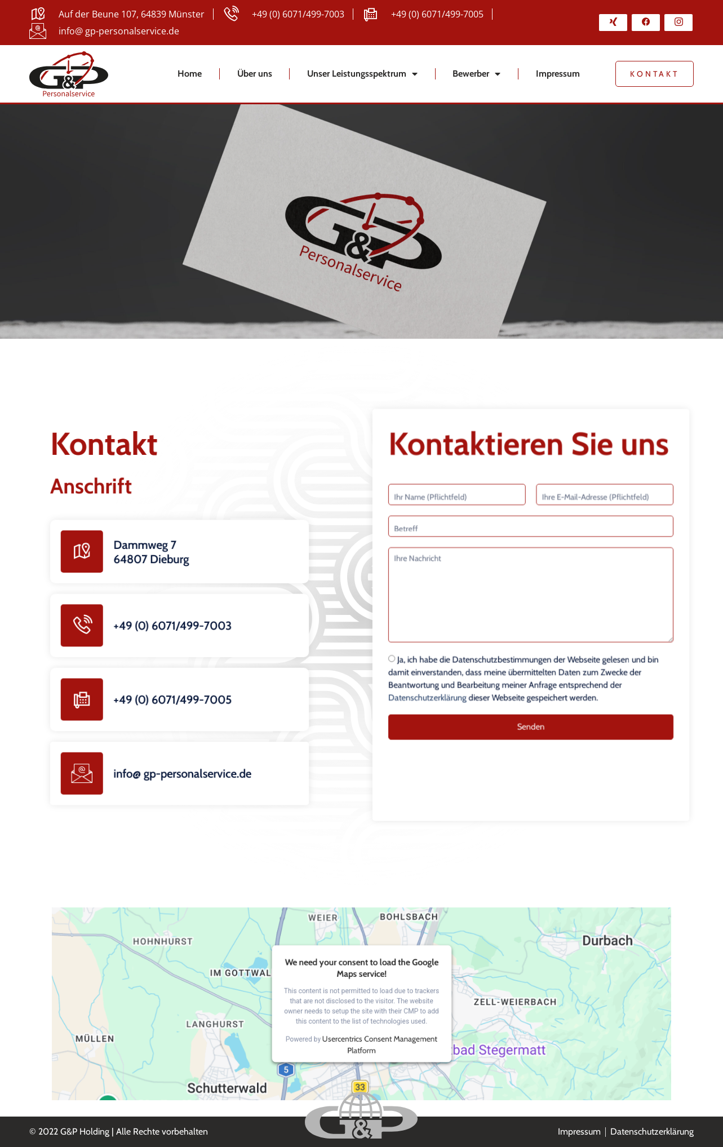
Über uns (254, 73)
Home (190, 73)
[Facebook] (646, 22)
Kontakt (654, 74)
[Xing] (613, 22)
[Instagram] (678, 22)
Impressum (558, 73)
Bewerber (476, 74)
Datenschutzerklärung (446, 683)
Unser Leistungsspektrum (362, 74)
